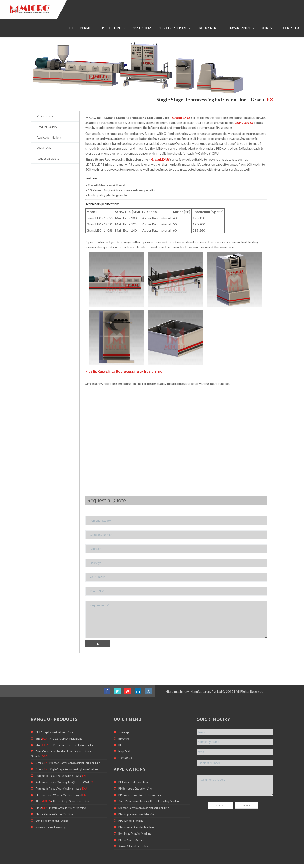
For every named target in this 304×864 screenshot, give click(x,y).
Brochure (123, 723)
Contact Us (291, 28)
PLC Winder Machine (130, 810)
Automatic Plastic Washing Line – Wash (61, 762)
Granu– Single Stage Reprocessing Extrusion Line (67, 756)
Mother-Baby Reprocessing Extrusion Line (143, 796)
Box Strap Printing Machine (52, 810)
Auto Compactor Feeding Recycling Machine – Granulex (61, 740)
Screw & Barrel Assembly (51, 817)
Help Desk (124, 737)
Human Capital (240, 28)
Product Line (111, 28)
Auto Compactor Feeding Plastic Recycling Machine (149, 789)
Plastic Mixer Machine (131, 830)
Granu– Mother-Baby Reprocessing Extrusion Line (68, 749)
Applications (142, 28)
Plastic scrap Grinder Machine (136, 816)
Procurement (208, 28)
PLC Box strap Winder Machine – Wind (61, 783)
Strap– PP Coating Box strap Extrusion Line (65, 730)
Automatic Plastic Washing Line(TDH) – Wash (64, 769)
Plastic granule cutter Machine (136, 803)
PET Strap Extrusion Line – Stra (57, 716)
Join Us (267, 28)
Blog (121, 730)
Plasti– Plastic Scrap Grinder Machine (62, 790)
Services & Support (173, 28)
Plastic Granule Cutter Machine (54, 804)
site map (123, 716)
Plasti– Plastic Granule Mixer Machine (61, 797)
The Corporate (80, 28)
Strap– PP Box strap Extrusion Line (59, 723)
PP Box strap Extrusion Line (135, 775)
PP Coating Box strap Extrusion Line (140, 782)
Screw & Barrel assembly (133, 837)
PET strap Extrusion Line (133, 768)
